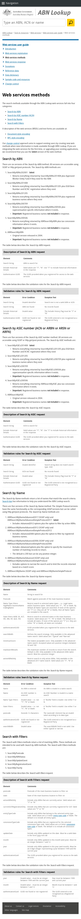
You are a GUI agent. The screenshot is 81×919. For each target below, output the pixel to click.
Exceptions (10, 66)
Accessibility (60, 906)
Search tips (7, 501)
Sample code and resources (17, 79)
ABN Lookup (7, 33)
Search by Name (14, 119)
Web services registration (16, 53)
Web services (35, 33)
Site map (25, 910)
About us (8, 906)
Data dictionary (12, 75)
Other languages (11, 910)
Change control (12, 84)
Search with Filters (15, 123)
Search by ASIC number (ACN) (20, 115)
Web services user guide (52, 33)
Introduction (10, 49)
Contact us (20, 906)
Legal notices (33, 906)
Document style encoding (18, 134)
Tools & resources (21, 33)
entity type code (59, 816)
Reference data (12, 71)
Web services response (15, 62)
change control (12, 143)
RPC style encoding (15, 138)
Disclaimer (47, 906)
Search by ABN (14, 111)
